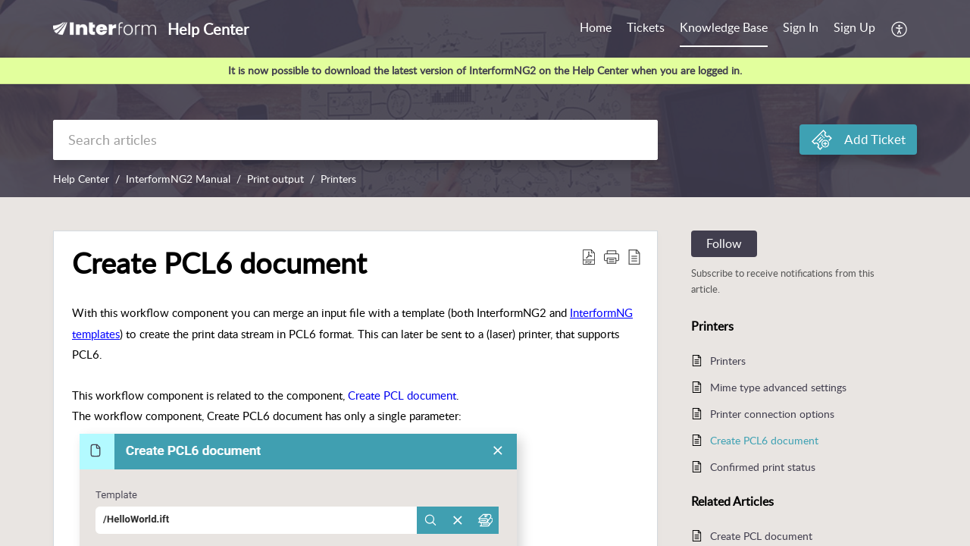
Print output (275, 178)
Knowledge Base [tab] (724, 27)
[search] (355, 140)
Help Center (81, 178)
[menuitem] (800, 29)
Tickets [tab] (646, 27)
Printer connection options (772, 413)
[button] (900, 28)
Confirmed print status (762, 467)
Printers (338, 178)
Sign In (800, 27)
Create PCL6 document (764, 440)
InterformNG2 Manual (178, 178)
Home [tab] (596, 27)
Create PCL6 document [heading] (219, 263)
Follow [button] (724, 243)
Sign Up (854, 27)
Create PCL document (402, 395)
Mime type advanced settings (778, 387)
